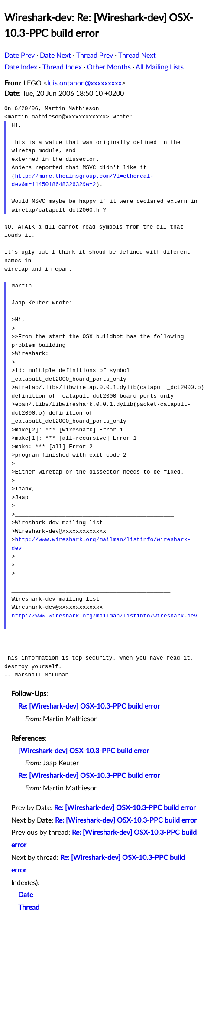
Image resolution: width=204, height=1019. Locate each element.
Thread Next (137, 55)
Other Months (109, 67)
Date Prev (19, 55)
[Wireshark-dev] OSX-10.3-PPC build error (83, 751)
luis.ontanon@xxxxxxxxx (84, 83)
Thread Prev (94, 55)
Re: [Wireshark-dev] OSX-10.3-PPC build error (89, 706)
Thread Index (62, 67)
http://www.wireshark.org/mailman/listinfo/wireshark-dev (105, 616)
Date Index (20, 67)
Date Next (55, 55)
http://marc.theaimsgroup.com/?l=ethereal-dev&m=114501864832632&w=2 (83, 180)
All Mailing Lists (160, 67)
